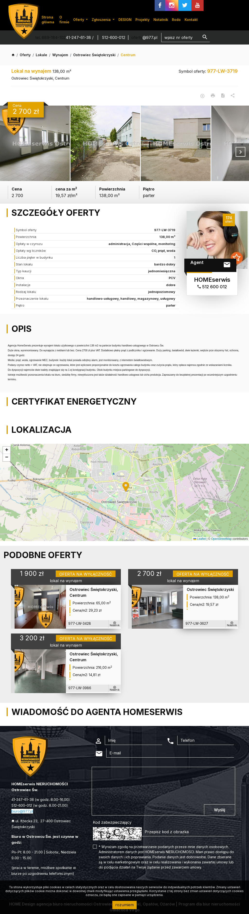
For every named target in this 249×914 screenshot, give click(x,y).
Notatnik (160, 20)
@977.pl (149, 37)
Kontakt (191, 20)
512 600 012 (212, 286)
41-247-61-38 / (80, 37)
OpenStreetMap (221, 539)
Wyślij (219, 809)
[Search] (185, 37)
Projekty (142, 20)
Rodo (176, 20)
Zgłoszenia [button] (102, 20)
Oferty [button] (79, 20)
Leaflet (199, 539)
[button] (126, 487)
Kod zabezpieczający (112, 822)
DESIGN (125, 20)
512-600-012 (113, 37)
